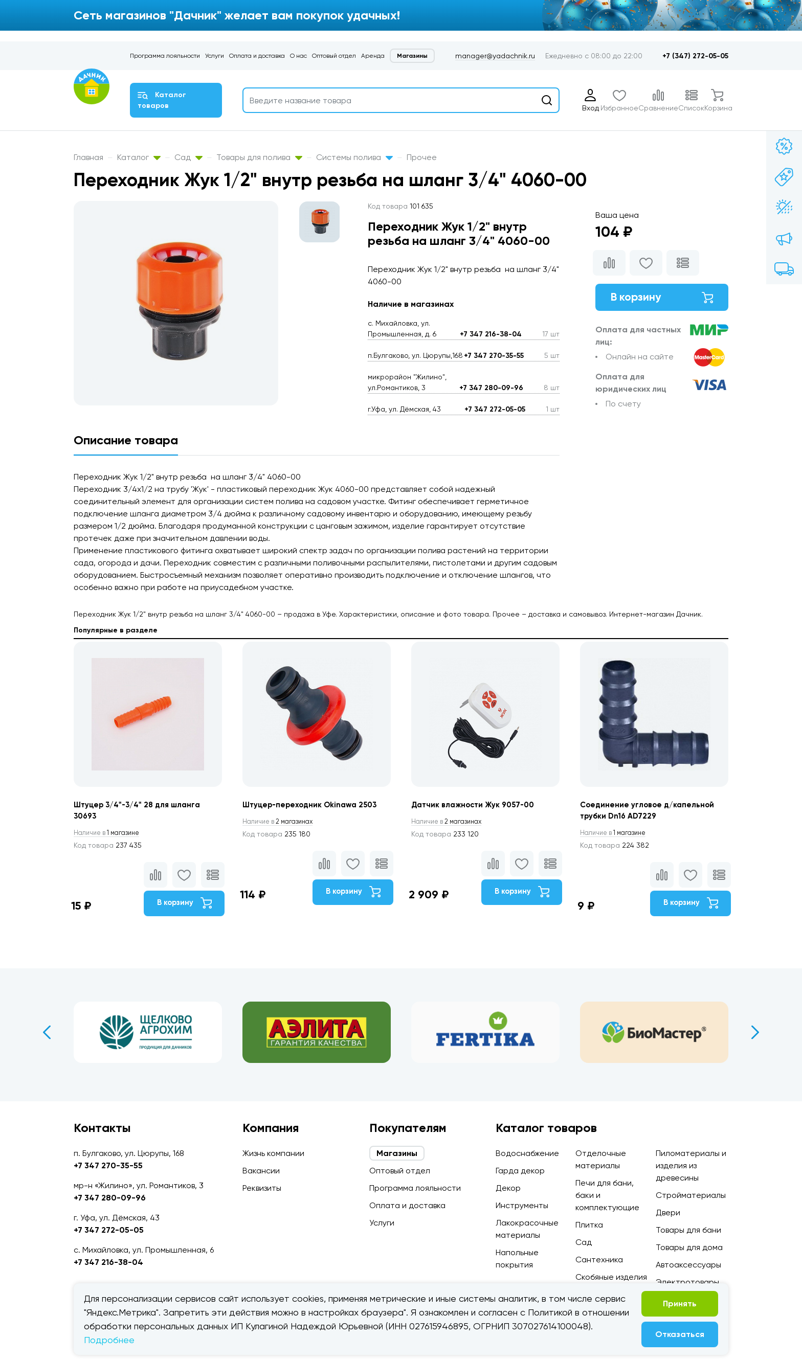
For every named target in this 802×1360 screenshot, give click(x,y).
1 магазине (111, 834)
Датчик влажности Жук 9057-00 (477, 805)
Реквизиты (261, 1188)
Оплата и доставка (257, 55)
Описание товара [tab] (126, 440)
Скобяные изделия (611, 1277)
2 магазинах (282, 822)
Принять (680, 1303)
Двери (668, 1212)
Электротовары (687, 1282)
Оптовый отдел (334, 55)
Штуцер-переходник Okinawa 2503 (314, 805)
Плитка (589, 1225)
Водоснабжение (527, 1153)
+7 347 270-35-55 (494, 355)
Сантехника (599, 1259)
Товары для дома (689, 1247)
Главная (88, 157)
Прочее (422, 157)
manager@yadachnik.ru (495, 56)
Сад (188, 157)
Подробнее (109, 1339)
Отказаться (679, 1334)
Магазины (412, 55)
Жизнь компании (273, 1153)
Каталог (139, 157)
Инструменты (522, 1205)
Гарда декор (520, 1170)
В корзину (662, 298)
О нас (298, 55)
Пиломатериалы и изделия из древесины (691, 1165)
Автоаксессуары (688, 1265)
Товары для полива (259, 157)
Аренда (373, 55)
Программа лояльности (165, 55)
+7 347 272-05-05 (494, 409)
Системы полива (354, 157)
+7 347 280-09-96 (491, 387)
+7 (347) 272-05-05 (695, 56)
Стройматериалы (691, 1195)
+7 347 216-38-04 (491, 334)
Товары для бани (688, 1230)
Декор (508, 1188)
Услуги (214, 55)
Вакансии (261, 1170)
